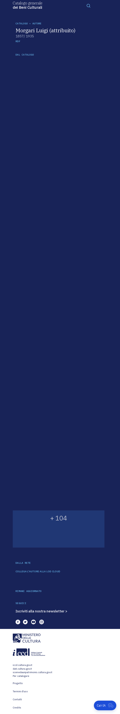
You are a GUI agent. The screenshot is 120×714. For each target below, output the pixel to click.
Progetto (18, 683)
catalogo (22, 23)
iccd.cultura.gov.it (22, 665)
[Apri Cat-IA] (105, 705)
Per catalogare (21, 676)
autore (37, 23)
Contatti (17, 699)
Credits (17, 707)
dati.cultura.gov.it (22, 668)
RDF (18, 41)
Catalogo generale (27, 5)
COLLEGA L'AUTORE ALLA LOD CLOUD (38, 571)
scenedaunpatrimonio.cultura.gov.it (32, 672)
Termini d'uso (20, 691)
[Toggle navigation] (88, 5)
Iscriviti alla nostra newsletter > (41, 611)
